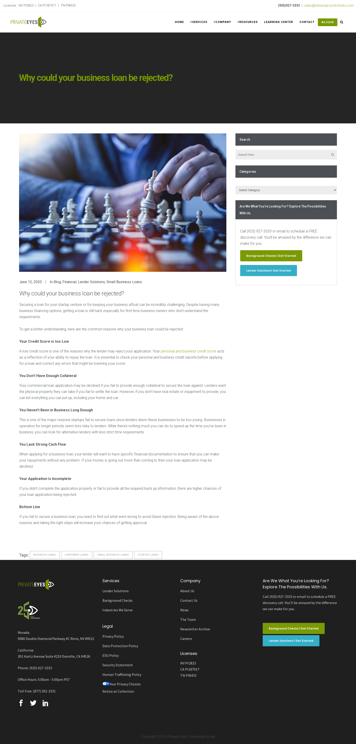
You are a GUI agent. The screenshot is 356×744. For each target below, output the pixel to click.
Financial (69, 282)
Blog (57, 282)
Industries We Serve (117, 610)
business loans (44, 555)
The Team (188, 619)
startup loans (148, 555)
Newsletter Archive (195, 629)
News (184, 610)
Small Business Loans (124, 282)
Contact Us (189, 600)
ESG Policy (110, 655)
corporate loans (77, 555)
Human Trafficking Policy (121, 674)
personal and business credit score (188, 351)
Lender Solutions (91, 282)
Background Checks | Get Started (271, 256)
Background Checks (117, 600)
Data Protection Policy (120, 646)
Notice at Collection (118, 691)
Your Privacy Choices (121, 684)
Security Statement (117, 665)
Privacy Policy (113, 636)
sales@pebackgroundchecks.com (329, 5)
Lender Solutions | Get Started (268, 270)
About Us (187, 591)
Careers (186, 638)
